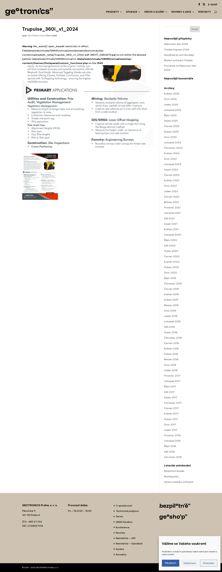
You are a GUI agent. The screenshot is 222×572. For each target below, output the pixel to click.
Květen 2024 (171, 153)
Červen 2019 (171, 289)
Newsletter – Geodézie (129, 543)
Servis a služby (154, 12)
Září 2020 (169, 245)
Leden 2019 (170, 316)
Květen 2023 (171, 180)
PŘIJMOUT (170, 563)
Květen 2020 (171, 261)
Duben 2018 (171, 354)
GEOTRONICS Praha (36, 35)
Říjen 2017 (170, 386)
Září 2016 (169, 451)
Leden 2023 (171, 191)
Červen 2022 (171, 196)
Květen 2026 (171, 93)
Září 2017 (169, 392)
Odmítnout (189, 563)
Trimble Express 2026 (176, 49)
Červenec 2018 (173, 337)
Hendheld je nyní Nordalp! (179, 55)
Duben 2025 (171, 131)
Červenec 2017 (173, 402)
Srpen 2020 (171, 251)
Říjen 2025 (170, 115)
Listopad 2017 (172, 381)
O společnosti (124, 505)
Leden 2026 (171, 104)
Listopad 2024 (172, 142)
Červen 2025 (171, 126)
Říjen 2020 (170, 240)
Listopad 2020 (172, 234)
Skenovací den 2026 (176, 44)
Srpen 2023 (171, 169)
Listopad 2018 (172, 321)
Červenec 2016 (173, 457)
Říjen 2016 (170, 446)
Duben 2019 (171, 299)
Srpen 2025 (171, 120)
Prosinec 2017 (172, 375)
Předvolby (208, 563)
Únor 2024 (170, 158)
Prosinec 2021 (172, 207)
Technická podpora (127, 511)
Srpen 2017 (170, 397)
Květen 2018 (171, 348)
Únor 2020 (170, 272)
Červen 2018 (171, 343)
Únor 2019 (170, 310)
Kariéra (120, 549)
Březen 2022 (171, 202)
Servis (119, 516)
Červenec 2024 (173, 148)
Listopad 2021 (172, 213)
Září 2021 (169, 218)
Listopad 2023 (172, 164)
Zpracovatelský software (178, 482)
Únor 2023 (170, 185)
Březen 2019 (171, 305)
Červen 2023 (171, 175)
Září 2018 (169, 326)
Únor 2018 (170, 365)
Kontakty (204, 12)
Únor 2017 (170, 424)
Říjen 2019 (170, 278)
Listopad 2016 (172, 440)
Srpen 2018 (170, 332)
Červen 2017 (171, 408)
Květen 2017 (171, 413)
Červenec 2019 (173, 283)
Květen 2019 (171, 294)
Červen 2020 (172, 256)
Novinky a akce (181, 12)
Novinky (120, 532)
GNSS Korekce (124, 522)
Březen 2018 (171, 359)
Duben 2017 (171, 419)
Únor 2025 (170, 137)
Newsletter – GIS (126, 538)
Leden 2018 (170, 370)
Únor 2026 (170, 99)
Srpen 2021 (170, 224)
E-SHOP (212, 5)
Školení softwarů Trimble (178, 60)
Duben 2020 (171, 267)
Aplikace (131, 12)
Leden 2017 (170, 430)
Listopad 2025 (172, 110)
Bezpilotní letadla (174, 471)
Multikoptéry (171, 476)
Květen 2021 (171, 229)
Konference (122, 527)
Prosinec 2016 (172, 435)
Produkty (112, 12)
